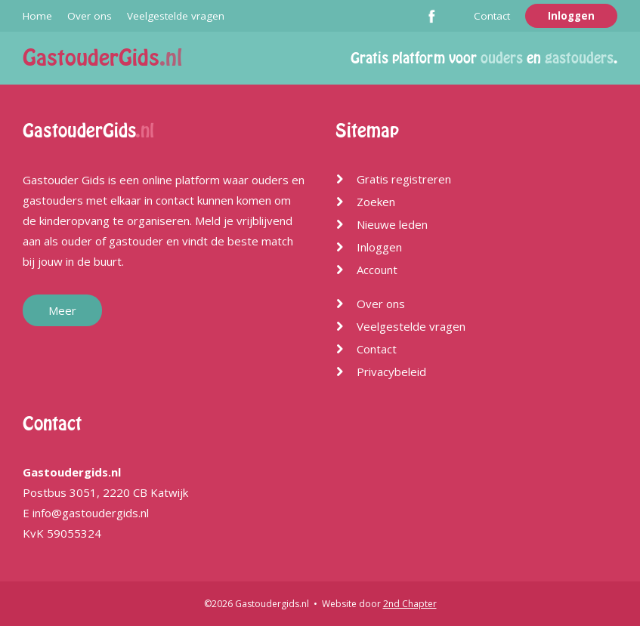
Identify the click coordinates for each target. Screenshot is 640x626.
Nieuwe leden (392, 224)
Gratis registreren (404, 179)
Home (37, 16)
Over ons (89, 16)
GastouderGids (102, 57)
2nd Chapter (410, 603)
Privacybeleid (391, 371)
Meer (62, 310)
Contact (492, 16)
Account (377, 269)
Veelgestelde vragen (175, 16)
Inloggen (571, 16)
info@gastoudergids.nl (90, 512)
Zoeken (376, 201)
